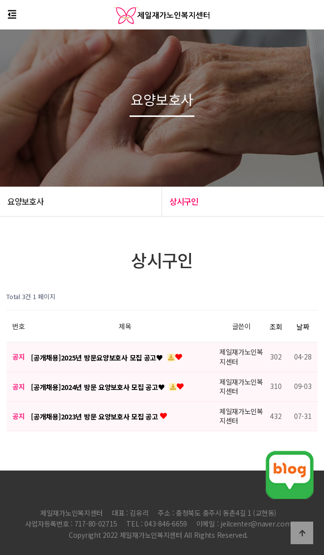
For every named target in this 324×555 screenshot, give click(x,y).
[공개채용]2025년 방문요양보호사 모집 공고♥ (97, 357)
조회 (276, 327)
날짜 (303, 327)
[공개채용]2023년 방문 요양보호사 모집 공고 (95, 416)
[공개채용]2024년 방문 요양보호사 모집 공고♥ (98, 387)
